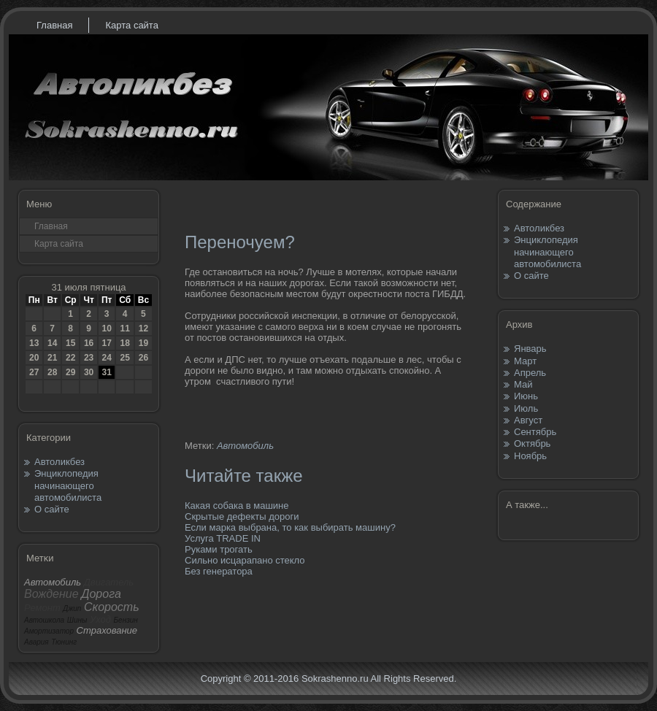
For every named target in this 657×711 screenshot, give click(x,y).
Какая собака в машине (237, 505)
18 (124, 343)
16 (88, 343)
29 (70, 372)
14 (52, 343)
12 (143, 328)
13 (34, 343)
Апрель (530, 372)
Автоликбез (59, 461)
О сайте (51, 509)
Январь (530, 348)
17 (106, 343)
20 (34, 358)
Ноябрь (530, 455)
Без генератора (219, 571)
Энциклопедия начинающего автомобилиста (67, 485)
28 (52, 372)
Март (525, 361)
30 (88, 372)
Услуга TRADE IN (223, 538)
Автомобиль (245, 445)
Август (528, 420)
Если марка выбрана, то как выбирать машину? (290, 527)
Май (523, 384)
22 (70, 358)
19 (143, 343)
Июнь (526, 396)
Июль (526, 408)
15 (70, 343)
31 (106, 372)
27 (34, 372)
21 (52, 358)
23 (88, 358)
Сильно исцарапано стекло (245, 560)
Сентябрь (535, 431)
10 (106, 328)
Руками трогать (219, 549)
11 (124, 328)
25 (124, 358)
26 (143, 358)
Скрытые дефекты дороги (242, 516)
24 (106, 358)
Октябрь (532, 443)
